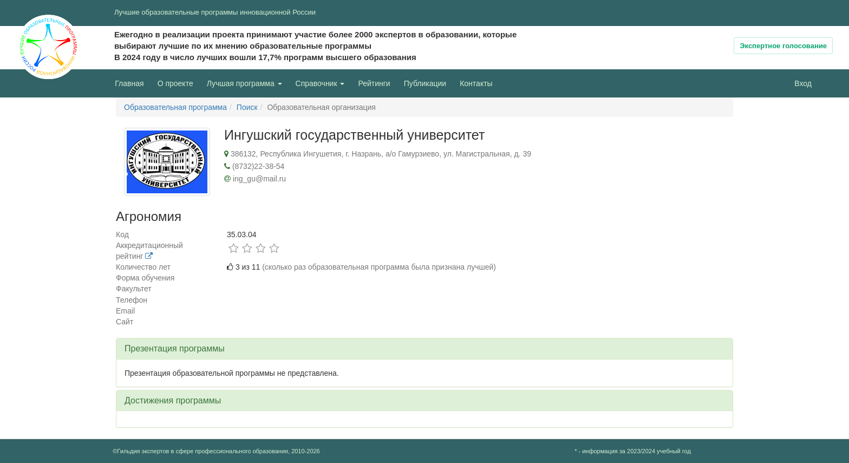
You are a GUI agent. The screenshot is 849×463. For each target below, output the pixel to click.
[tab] (424, 348)
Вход (803, 83)
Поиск (247, 107)
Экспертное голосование (783, 46)
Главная (129, 83)
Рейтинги (374, 83)
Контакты (476, 83)
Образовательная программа (175, 107)
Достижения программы (173, 400)
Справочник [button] (320, 83)
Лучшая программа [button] (244, 83)
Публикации (425, 83)
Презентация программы (175, 348)
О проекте (178, 82)
